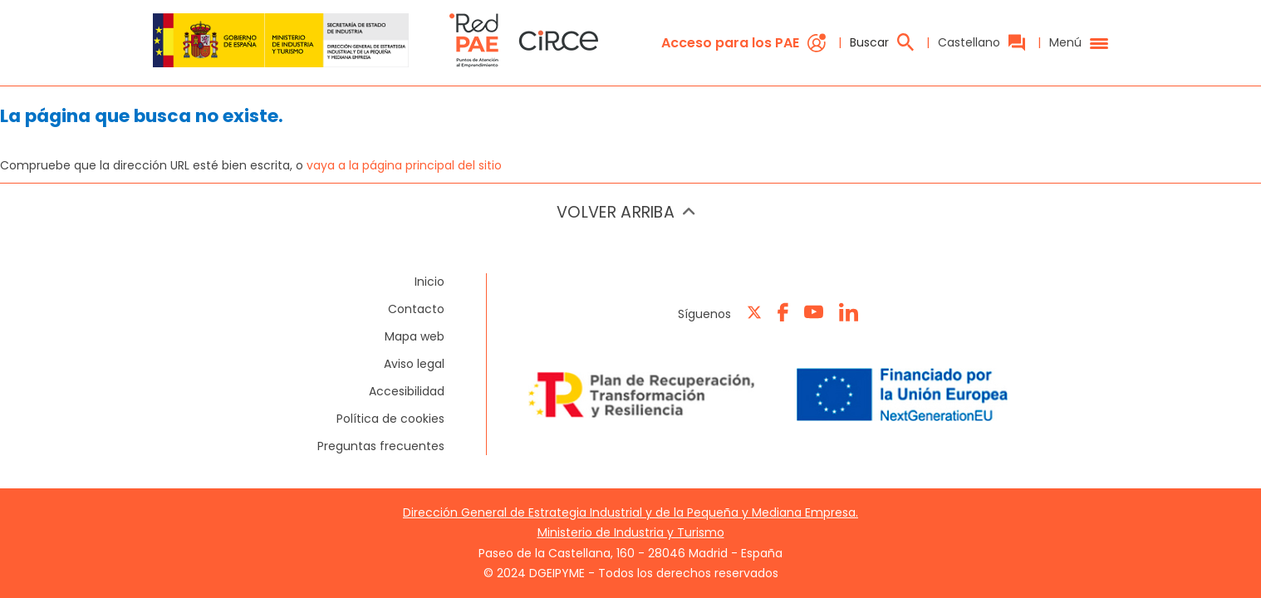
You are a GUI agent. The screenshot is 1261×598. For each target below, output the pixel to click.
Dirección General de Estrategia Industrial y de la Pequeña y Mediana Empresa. (630, 512)
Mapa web (414, 336)
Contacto (416, 309)
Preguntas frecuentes (380, 446)
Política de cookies (390, 418)
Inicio (429, 281)
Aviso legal (414, 363)
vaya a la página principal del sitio (404, 165)
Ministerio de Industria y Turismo (630, 532)
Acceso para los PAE (743, 42)
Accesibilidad (406, 391)
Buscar (882, 42)
